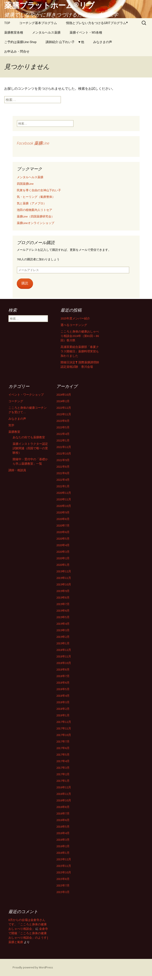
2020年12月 (63, 493)
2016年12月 (63, 787)
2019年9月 (63, 591)
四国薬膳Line (25, 184)
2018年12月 (63, 650)
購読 (24, 283)
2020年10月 (63, 506)
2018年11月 (63, 656)
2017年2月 (63, 774)
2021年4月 (63, 480)
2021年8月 (63, 466)
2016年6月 (63, 820)
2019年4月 (63, 624)
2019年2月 (63, 637)
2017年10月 (63, 735)
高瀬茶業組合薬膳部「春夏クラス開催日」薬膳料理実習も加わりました (80, 351)
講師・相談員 (17, 470)
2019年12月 (63, 571)
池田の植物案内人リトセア (34, 210)
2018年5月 (63, 689)
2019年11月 (63, 578)
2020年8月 (63, 519)
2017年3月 (63, 768)
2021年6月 (63, 473)
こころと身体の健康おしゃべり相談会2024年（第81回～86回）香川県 (80, 336)
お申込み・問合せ (16, 51)
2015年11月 (63, 866)
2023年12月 (63, 408)
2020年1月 (63, 565)
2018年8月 (63, 669)
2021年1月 (63, 486)
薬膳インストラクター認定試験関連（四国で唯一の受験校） (30, 448)
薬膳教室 (14, 432)
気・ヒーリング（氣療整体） (36, 197)
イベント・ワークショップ (26, 394)
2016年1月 (63, 853)
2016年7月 (63, 813)
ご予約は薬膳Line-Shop (20, 42)
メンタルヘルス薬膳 (46, 32)
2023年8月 (63, 421)
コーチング (15, 401)
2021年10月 (63, 453)
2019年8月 (63, 597)
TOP (7, 23)
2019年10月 (63, 584)
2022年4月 (63, 434)
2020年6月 (63, 532)
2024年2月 (63, 401)
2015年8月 (63, 879)
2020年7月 (63, 525)
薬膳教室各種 (13, 32)
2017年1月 (63, 781)
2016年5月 (63, 826)
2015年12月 (63, 859)
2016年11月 (63, 794)
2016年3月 (63, 840)
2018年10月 (63, 663)
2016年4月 (63, 833)
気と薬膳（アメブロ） (31, 203)
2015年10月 (63, 872)
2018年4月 (63, 696)
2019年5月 (63, 617)
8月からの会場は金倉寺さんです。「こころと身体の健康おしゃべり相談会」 (27, 924)
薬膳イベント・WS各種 (86, 32)
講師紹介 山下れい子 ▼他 (65, 42)
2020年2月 (63, 558)
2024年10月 (63, 394)
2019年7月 (63, 604)
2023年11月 (63, 414)
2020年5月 (63, 538)
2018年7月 (63, 676)
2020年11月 (63, 499)
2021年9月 (63, 460)
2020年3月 (63, 552)
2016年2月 (63, 846)
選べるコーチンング (74, 325)
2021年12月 (63, 447)
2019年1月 (63, 643)
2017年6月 (63, 748)
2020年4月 (63, 545)
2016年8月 (63, 807)
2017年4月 (63, 761)
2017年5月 (63, 754)
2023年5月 (63, 427)
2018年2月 (63, 709)
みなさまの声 (102, 42)
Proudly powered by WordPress (33, 967)
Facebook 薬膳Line (33, 143)
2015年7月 (63, 885)
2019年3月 (63, 630)
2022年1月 (63, 440)
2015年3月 (63, 892)
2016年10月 (63, 800)
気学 (11, 425)
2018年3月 (63, 702)
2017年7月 (63, 741)
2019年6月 (63, 610)
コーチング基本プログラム (38, 23)
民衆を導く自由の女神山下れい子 (39, 190)
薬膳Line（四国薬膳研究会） (35, 216)
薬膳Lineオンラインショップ (35, 223)
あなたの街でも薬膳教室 (29, 437)
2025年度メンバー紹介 (75, 318)
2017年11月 (63, 728)
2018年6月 (63, 682)
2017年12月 (63, 722)
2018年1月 (63, 715)
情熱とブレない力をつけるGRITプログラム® (97, 23)
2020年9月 (63, 512)
